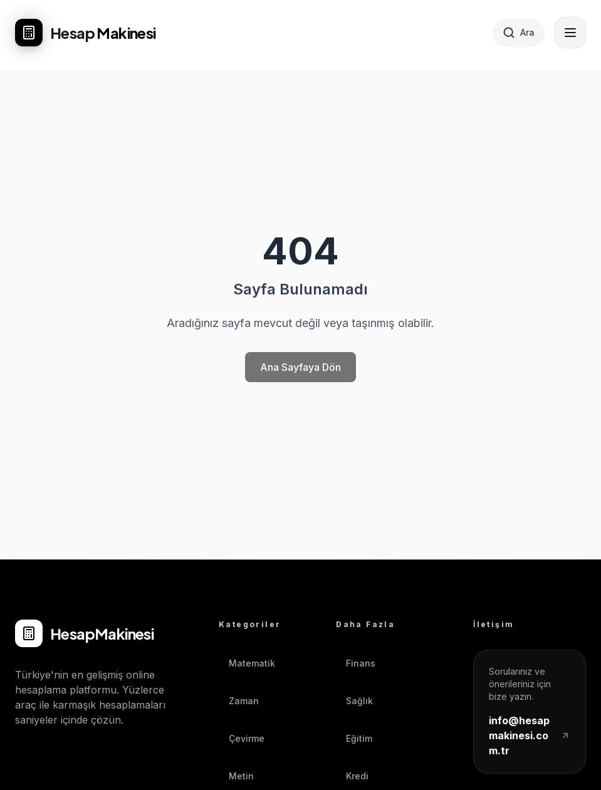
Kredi (352, 776)
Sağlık (354, 700)
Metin (236, 776)
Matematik (247, 663)
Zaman (239, 700)
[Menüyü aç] (570, 32)
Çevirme (241, 738)
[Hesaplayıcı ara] (519, 32)
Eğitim (354, 738)
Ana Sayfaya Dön (300, 367)
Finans (355, 663)
